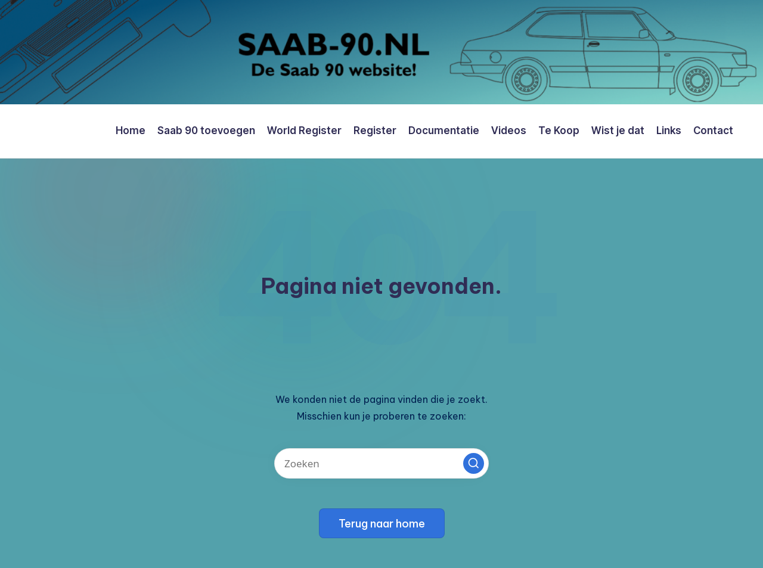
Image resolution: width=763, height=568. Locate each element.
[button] (473, 463)
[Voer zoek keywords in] (381, 463)
